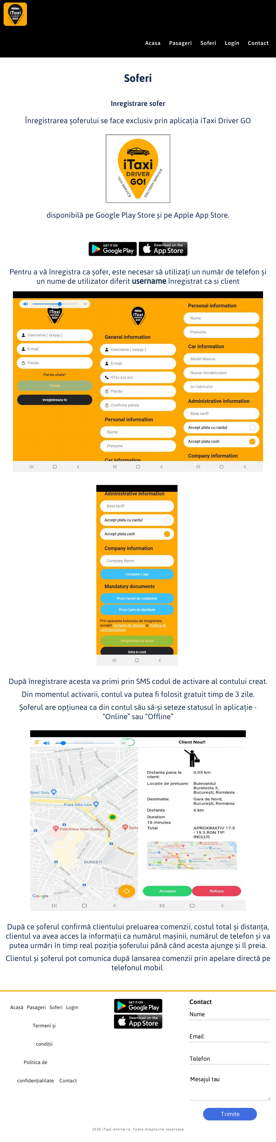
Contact (68, 1081)
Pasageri (180, 43)
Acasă (16, 1007)
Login (232, 43)
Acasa (153, 43)
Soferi (208, 43)
